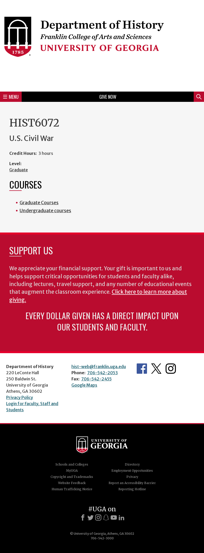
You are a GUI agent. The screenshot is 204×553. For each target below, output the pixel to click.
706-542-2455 (96, 378)
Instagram (171, 368)
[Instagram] (98, 517)
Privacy (132, 477)
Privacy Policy (19, 397)
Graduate (18, 169)
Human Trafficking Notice (72, 489)
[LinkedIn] (121, 517)
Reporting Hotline (132, 489)
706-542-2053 (102, 372)
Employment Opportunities (132, 470)
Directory (132, 464)
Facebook (142, 368)
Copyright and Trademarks (72, 477)
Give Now (107, 96)
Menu (11, 96)
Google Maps (84, 385)
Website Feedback (72, 483)
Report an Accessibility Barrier (132, 483)
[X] (90, 517)
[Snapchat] (106, 517)
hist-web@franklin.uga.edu (98, 366)
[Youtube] (114, 517)
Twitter (156, 368)
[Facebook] (83, 517)
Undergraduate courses (45, 210)
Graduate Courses (39, 203)
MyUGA (72, 470)
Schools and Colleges (71, 464)
